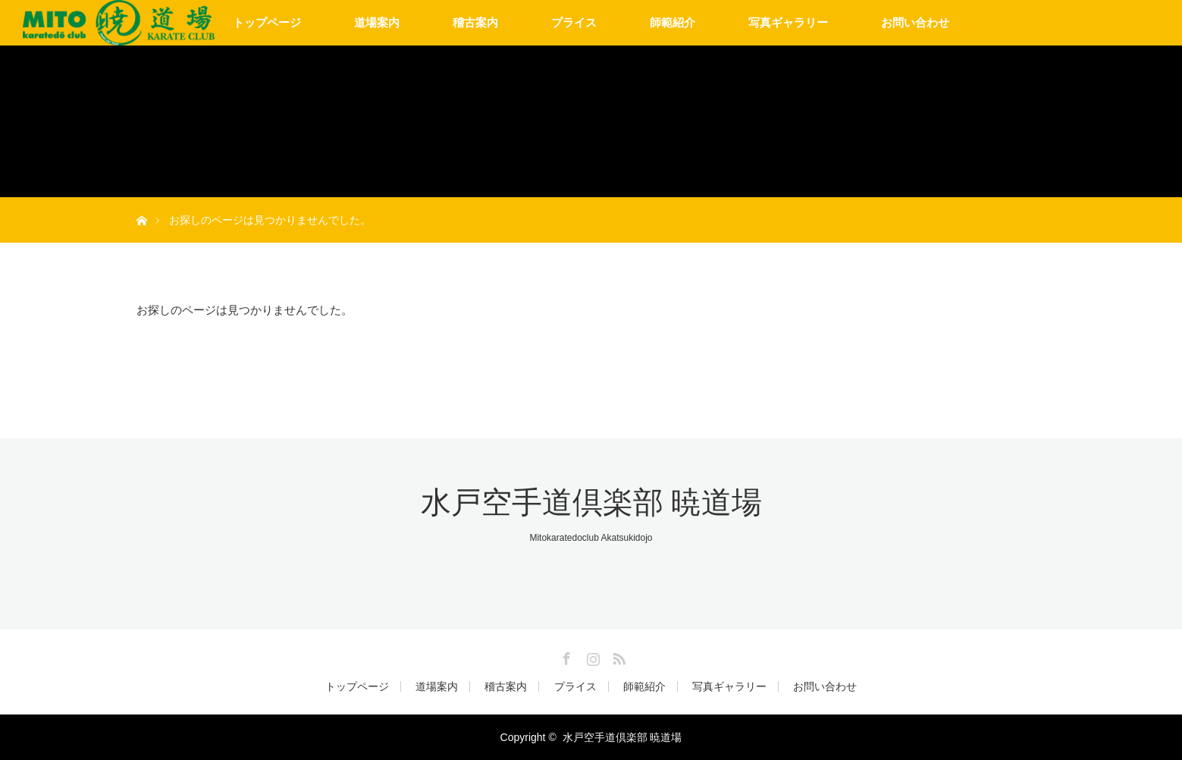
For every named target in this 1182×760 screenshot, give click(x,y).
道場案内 (377, 22)
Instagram (591, 656)
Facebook (564, 656)
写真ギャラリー (788, 22)
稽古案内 (475, 22)
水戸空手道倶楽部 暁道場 (591, 502)
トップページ (267, 22)
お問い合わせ (915, 22)
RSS (617, 656)
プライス (574, 22)
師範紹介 (672, 22)
